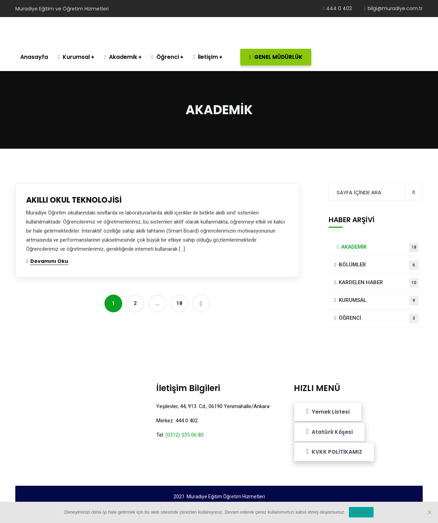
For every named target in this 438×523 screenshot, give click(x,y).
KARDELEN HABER (379, 283)
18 (179, 303)
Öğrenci (165, 57)
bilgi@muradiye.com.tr (393, 8)
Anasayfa (34, 57)
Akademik (120, 57)
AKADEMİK (380, 247)
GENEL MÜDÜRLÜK (280, 57)
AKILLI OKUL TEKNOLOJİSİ (74, 200)
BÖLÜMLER (379, 265)
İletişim (205, 57)
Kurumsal (74, 57)
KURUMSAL (379, 300)
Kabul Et (361, 512)
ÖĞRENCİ (379, 318)
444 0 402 (337, 8)
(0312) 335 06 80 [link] (184, 435)
